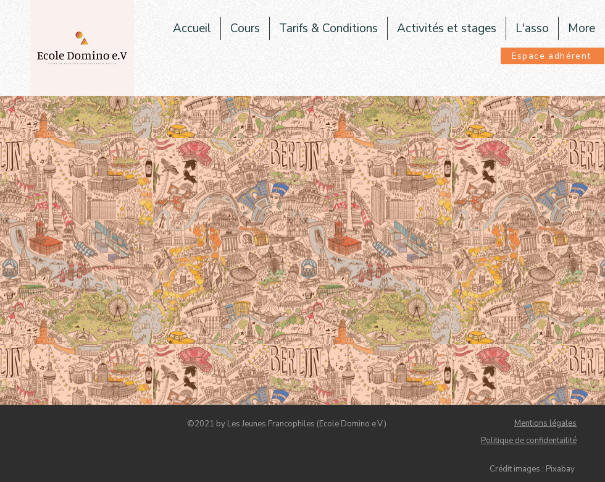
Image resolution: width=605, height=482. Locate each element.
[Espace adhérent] (552, 56)
